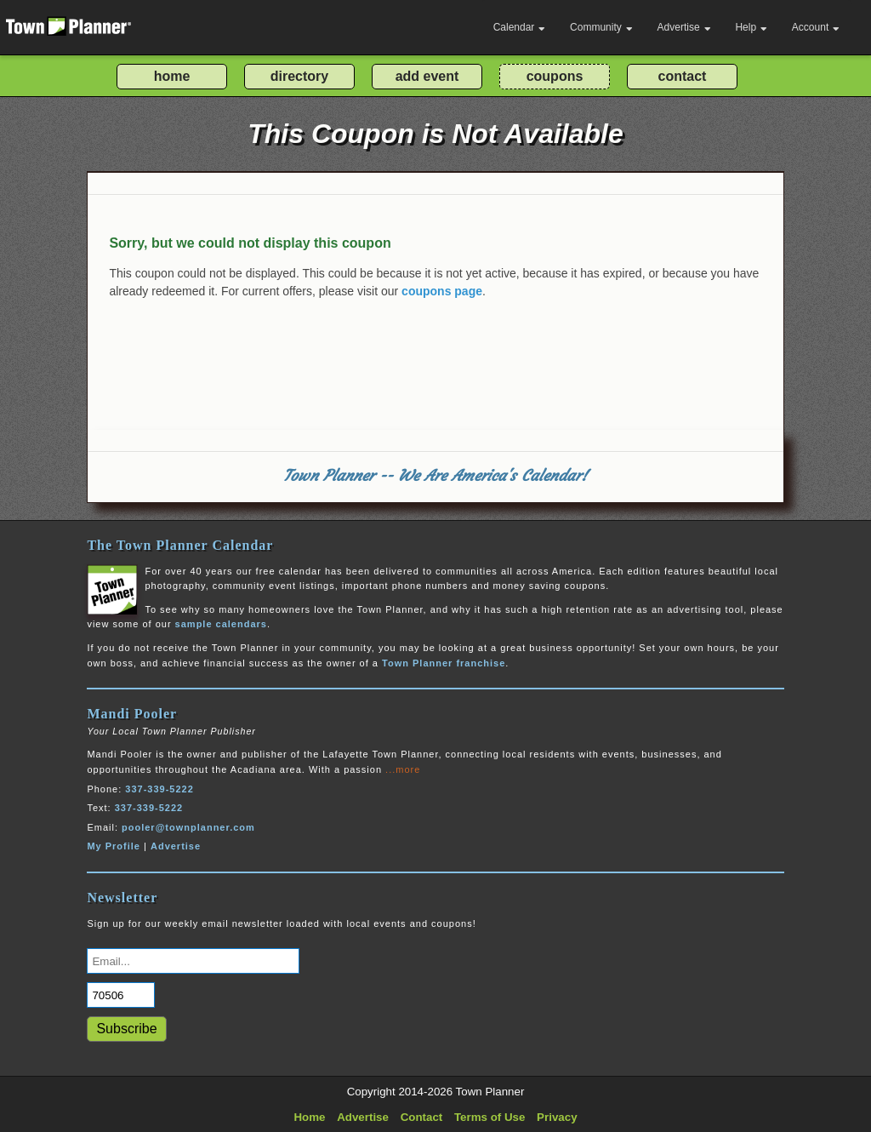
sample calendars (221, 624)
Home (309, 1117)
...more (402, 769)
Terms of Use (489, 1117)
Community (601, 27)
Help (751, 27)
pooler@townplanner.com (188, 827)
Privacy (557, 1117)
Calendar (519, 27)
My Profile (113, 846)
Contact (422, 1117)
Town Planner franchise (443, 663)
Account (816, 27)
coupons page (441, 291)
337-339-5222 (159, 789)
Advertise (684, 27)
